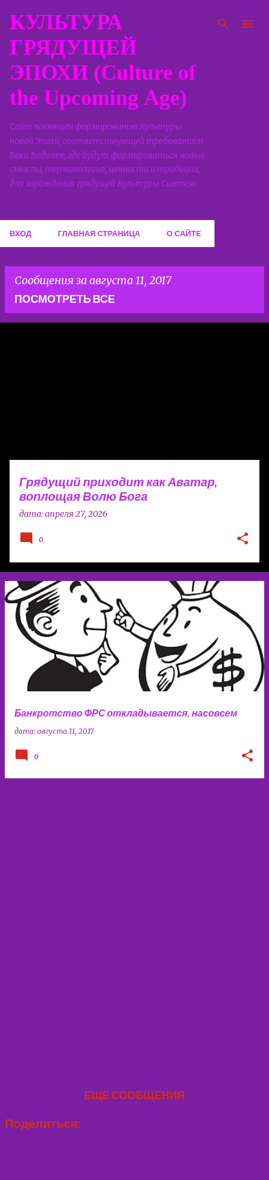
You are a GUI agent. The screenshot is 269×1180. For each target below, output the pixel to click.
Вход (20, 233)
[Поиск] (223, 24)
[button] (242, 539)
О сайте (184, 233)
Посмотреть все (64, 298)
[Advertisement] (134, 922)
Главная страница (99, 233)
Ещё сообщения (134, 1094)
